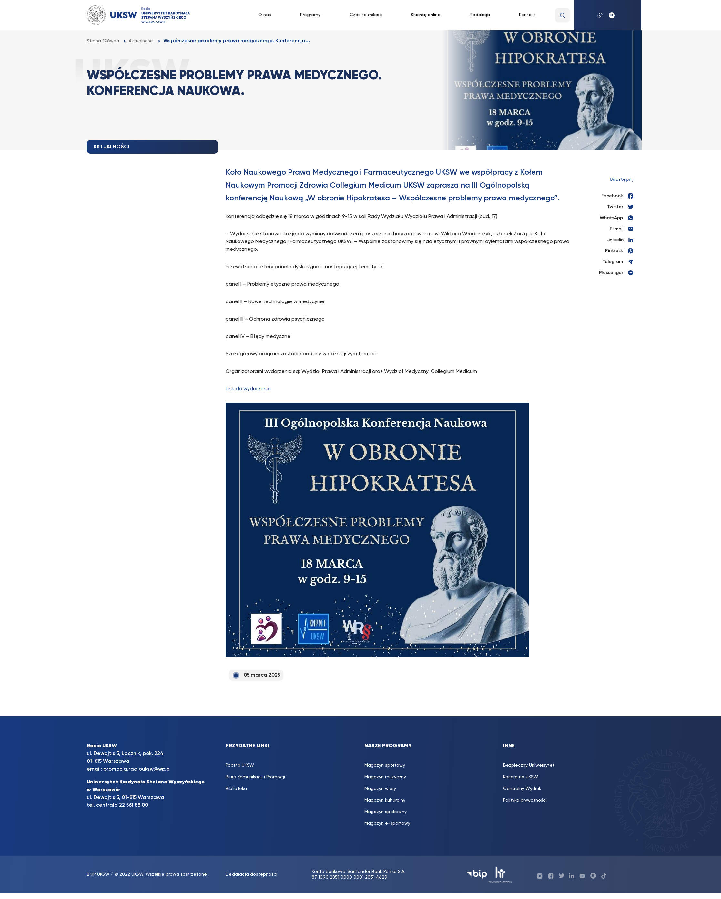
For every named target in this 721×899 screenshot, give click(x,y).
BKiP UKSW (99, 874)
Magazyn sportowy (384, 765)
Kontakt (527, 15)
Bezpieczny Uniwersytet (528, 765)
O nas (264, 15)
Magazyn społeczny (385, 812)
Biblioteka (236, 788)
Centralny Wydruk (522, 788)
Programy (310, 15)
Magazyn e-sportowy (387, 823)
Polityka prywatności (525, 800)
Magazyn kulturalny (384, 800)
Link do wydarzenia (248, 389)
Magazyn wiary (380, 788)
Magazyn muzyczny (385, 777)
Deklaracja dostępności (251, 874)
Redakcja (480, 15)
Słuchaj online (426, 15)
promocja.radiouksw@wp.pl (137, 769)
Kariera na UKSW (520, 777)
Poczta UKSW (240, 765)
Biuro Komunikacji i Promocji (255, 777)
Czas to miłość (366, 15)
